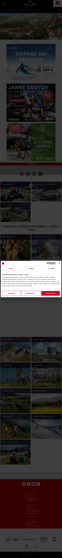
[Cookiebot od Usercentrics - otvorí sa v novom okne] (48, 263)
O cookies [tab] (51, 268)
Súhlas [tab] (11, 268)
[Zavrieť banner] (59, 263)
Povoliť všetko (50, 293)
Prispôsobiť (31, 293)
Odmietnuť (11, 293)
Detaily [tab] (31, 268)
